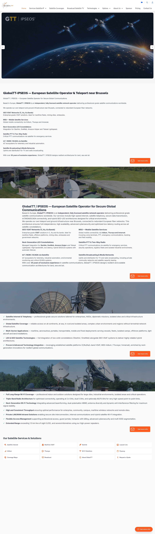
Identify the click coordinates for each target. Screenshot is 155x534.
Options (106, 8)
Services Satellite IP (37, 8)
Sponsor (129, 8)
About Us (118, 8)
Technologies (93, 8)
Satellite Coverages (56, 8)
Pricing (137, 8)
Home (24, 8)
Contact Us (148, 8)
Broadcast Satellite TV (75, 8)
